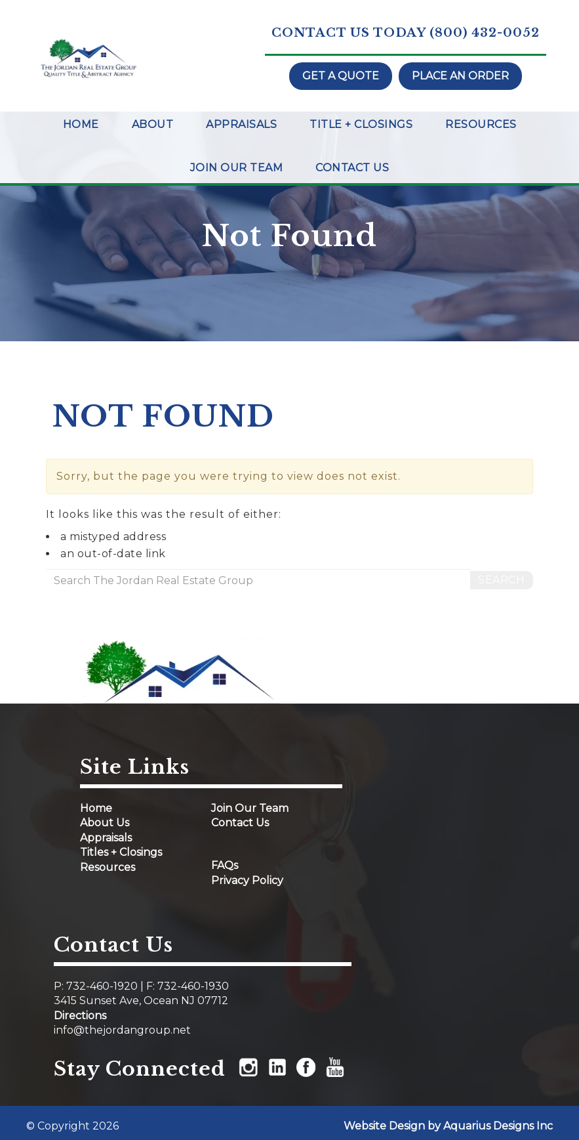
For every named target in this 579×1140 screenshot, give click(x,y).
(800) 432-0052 (484, 33)
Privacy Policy (247, 880)
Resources (481, 124)
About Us (104, 822)
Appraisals (241, 124)
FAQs (224, 865)
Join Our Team (236, 167)
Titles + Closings (121, 852)
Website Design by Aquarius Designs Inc (448, 1126)
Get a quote (340, 76)
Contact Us (352, 167)
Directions (80, 1015)
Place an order (460, 76)
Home (81, 124)
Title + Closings (360, 124)
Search (501, 580)
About (153, 124)
